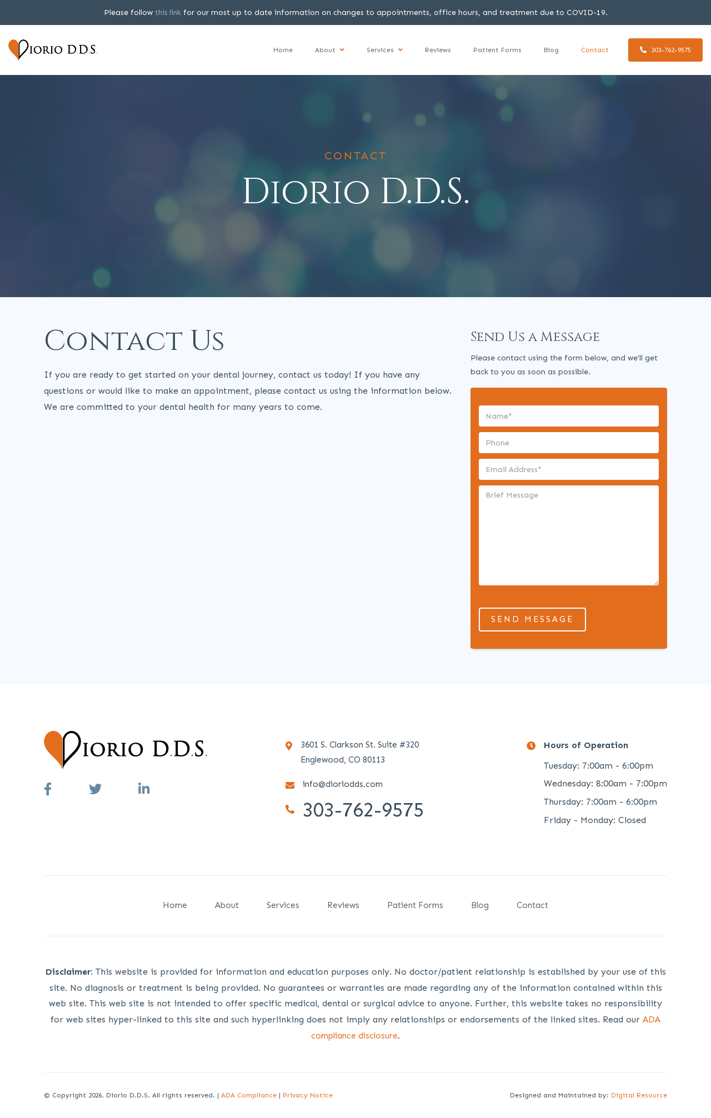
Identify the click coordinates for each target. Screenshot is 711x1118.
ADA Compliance (249, 1095)
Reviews (438, 50)
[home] (52, 49)
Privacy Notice (308, 1095)
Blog (551, 50)
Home (283, 50)
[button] (330, 50)
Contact (595, 50)
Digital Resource (639, 1095)
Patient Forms (497, 50)
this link (168, 12)
